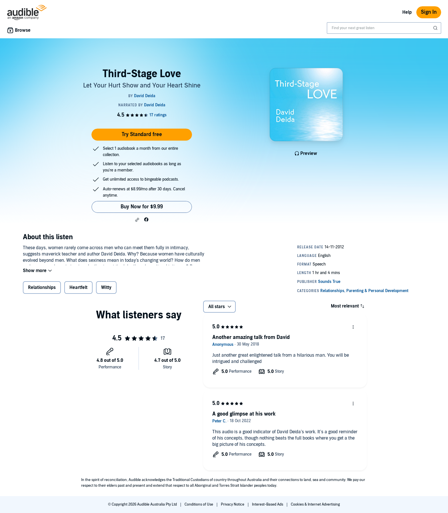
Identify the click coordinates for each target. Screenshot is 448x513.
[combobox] (384, 28)
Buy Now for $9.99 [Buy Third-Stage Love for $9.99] (142, 207)
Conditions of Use (199, 504)
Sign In (429, 12)
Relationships (42, 291)
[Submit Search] (436, 28)
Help (407, 12)
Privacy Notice (233, 504)
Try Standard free (142, 134)
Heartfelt (78, 291)
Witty (106, 291)
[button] (137, 219)
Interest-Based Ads (268, 504)
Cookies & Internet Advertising (315, 504)
